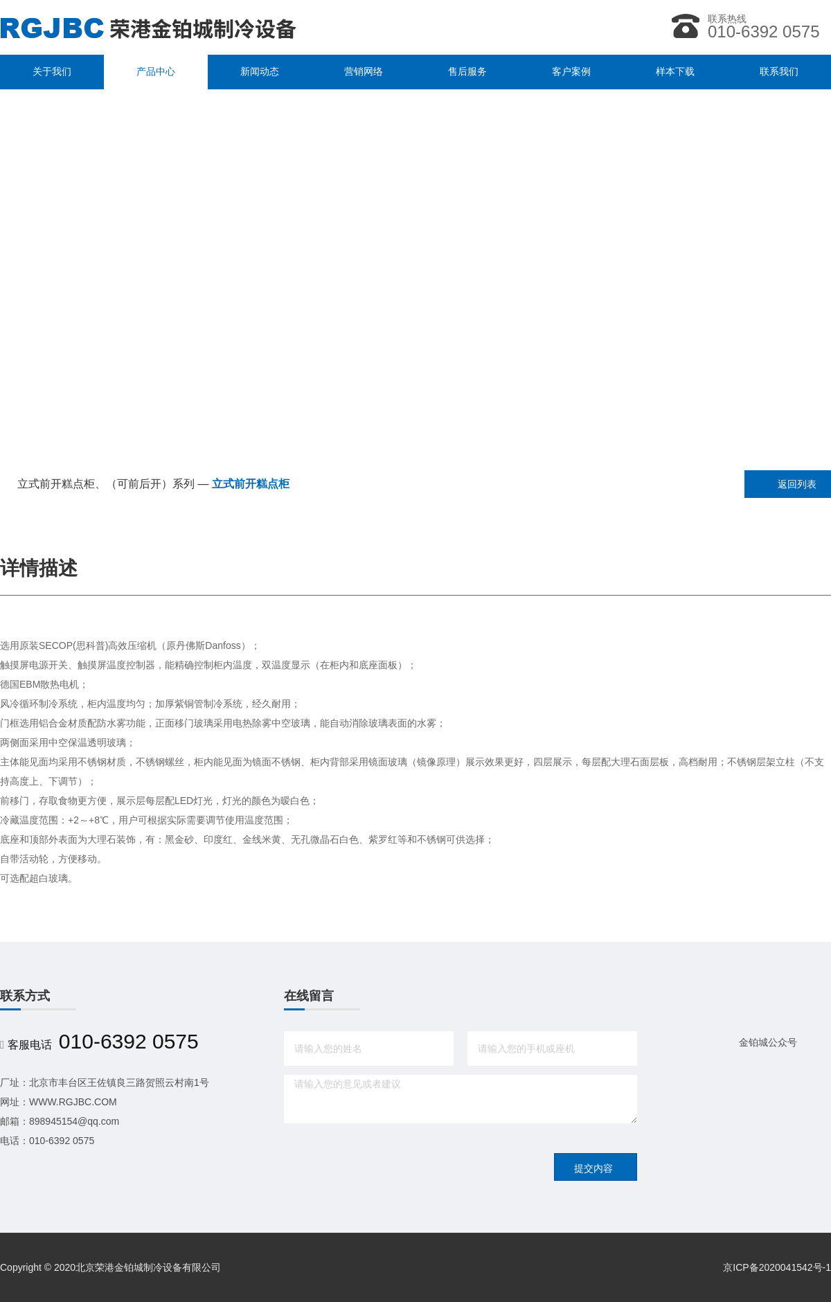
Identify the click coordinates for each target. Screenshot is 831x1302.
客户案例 (571, 71)
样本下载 (675, 71)
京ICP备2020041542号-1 (777, 1267)
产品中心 (155, 71)
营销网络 (363, 71)
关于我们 (52, 71)
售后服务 (467, 71)
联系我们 (779, 71)
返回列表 (797, 484)
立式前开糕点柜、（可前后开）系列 (106, 484)
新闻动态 (259, 71)
